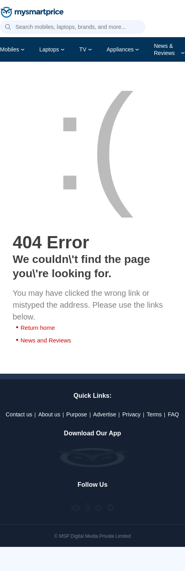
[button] (8, 27)
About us (49, 414)
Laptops (49, 49)
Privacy (131, 414)
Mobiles (9, 49)
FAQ (173, 414)
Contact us (19, 414)
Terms (154, 414)
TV (82, 49)
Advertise (104, 414)
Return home (38, 327)
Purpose (76, 414)
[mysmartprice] (32, 13)
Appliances (120, 49)
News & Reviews (164, 49)
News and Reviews (46, 340)
